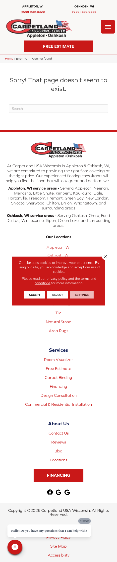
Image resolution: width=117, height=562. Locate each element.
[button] (58, 46)
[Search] (58, 108)
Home (9, 58)
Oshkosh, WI (58, 255)
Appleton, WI (58, 247)
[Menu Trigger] (108, 27)
